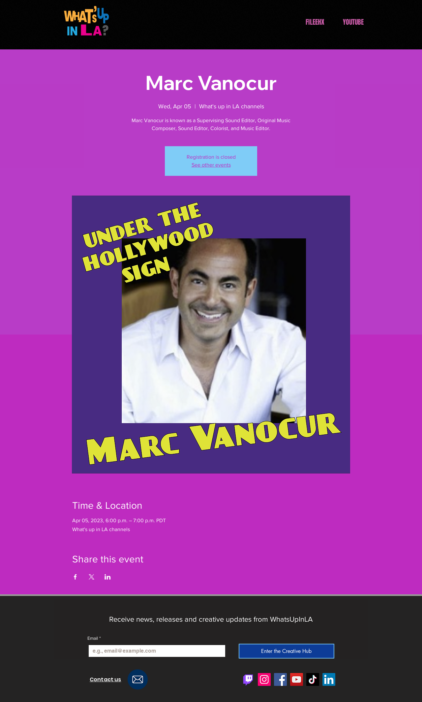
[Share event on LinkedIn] (108, 577)
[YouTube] (296, 679)
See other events (211, 165)
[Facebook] (280, 679)
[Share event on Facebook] (75, 577)
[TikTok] (312, 679)
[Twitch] (248, 679)
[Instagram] (264, 679)
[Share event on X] (91, 577)
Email (94, 638)
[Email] (155, 651)
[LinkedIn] (328, 679)
